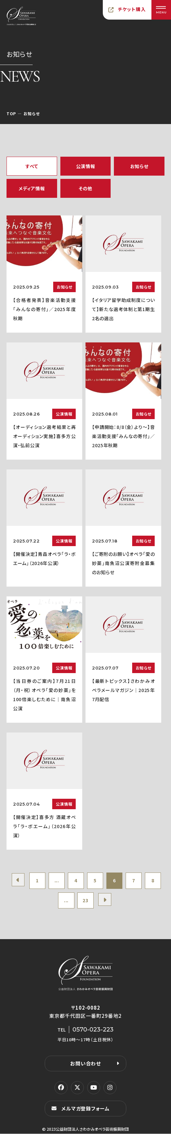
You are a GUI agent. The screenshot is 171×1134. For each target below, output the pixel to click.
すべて (31, 166)
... (56, 880)
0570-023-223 (93, 1029)
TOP (11, 113)
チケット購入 (132, 9)
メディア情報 (32, 188)
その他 (85, 188)
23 (85, 900)
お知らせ (139, 166)
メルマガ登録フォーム (85, 1108)
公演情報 (85, 166)
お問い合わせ (85, 1063)
